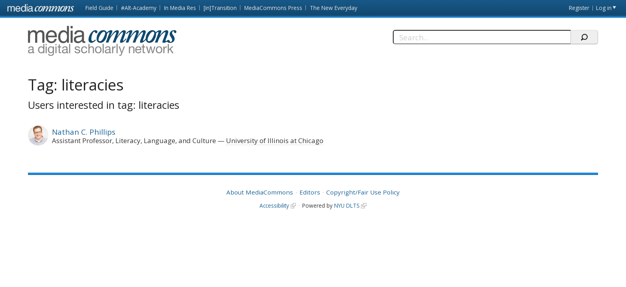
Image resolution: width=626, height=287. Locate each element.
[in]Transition (220, 8)
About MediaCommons (259, 192)
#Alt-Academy (138, 8)
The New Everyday (333, 8)
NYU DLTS (347, 205)
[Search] (482, 37)
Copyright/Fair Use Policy (363, 192)
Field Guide (99, 8)
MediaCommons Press (273, 8)
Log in (604, 8)
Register (579, 8)
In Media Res (180, 8)
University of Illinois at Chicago (274, 140)
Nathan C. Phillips (83, 132)
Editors (309, 192)
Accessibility (274, 205)
